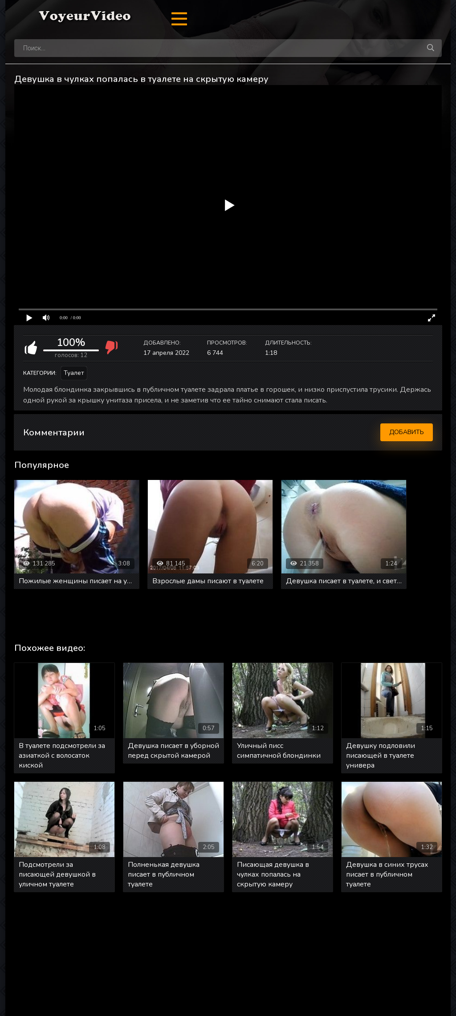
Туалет (74, 373)
